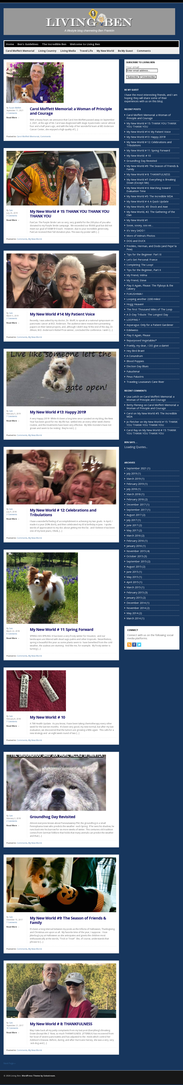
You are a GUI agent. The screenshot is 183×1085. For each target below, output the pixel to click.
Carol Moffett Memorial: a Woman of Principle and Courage (71, 111)
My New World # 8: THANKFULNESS (61, 1024)
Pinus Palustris (135, 376)
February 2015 (135, 592)
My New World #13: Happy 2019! (58, 412)
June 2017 (132, 525)
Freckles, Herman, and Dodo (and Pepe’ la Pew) (152, 247)
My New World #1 (137, 220)
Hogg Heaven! (135, 304)
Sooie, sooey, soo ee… (140, 225)
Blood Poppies (135, 361)
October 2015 (135, 556)
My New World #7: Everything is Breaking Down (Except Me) (151, 181)
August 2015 (134, 566)
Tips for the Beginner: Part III (144, 254)
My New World (105, 50)
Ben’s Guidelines (28, 44)
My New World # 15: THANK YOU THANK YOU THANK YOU (69, 214)
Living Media (68, 50)
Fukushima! (133, 371)
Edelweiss (132, 330)
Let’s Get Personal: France (142, 259)
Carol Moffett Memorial (20, 50)
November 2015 (136, 551)
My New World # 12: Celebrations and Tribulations (63, 513)
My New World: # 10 (47, 717)
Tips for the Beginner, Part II (144, 270)
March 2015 (133, 587)
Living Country (47, 50)
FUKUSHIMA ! (135, 294)
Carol (130, 413)
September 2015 (136, 561)
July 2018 (132, 489)
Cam (11, 210)
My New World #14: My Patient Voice (62, 314)
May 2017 (132, 530)
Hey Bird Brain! (135, 350)
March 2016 (133, 535)
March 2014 (133, 618)
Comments (144, 50)
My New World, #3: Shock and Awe (147, 206)
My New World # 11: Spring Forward (61, 629)
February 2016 (135, 540)
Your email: (132, 67)
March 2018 (133, 494)
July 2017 (132, 520)
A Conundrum (135, 356)
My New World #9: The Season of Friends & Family (68, 921)
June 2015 (132, 571)
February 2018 (135, 499)
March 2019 (133, 478)
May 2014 (132, 613)
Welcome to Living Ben (85, 44)
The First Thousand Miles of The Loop (149, 309)
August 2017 (134, 515)
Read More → (12, 117)
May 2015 (132, 577)
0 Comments (11, 634)
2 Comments (11, 113)
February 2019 (135, 484)
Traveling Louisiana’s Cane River (145, 381)
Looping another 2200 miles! (143, 299)
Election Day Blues (138, 366)
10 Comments (12, 1028)
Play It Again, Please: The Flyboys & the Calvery (150, 287)
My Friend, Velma (137, 275)
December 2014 (136, 602)
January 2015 (134, 597)
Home (10, 44)
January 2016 (134, 546)
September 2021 (136, 468)
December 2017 (136, 504)
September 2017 (136, 509)
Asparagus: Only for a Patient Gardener (150, 325)
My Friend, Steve (136, 280)
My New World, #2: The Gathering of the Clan (151, 213)
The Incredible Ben (54, 44)
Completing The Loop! (140, 264)
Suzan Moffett (15, 107)
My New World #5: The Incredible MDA (150, 196)
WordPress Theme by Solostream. (38, 1076)
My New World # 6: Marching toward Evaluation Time (148, 189)
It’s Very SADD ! (136, 230)
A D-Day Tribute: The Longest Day (147, 314)
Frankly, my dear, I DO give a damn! (148, 345)
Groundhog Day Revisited (52, 817)
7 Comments (11, 416)
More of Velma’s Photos (141, 235)
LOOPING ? (133, 319)
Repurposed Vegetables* (142, 340)
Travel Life (86, 50)
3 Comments (11, 216)
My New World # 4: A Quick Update (148, 201)
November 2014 (136, 608)
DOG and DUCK (136, 241)
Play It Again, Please (138, 335)
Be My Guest (125, 50)
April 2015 (132, 582)
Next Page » (9, 1063)
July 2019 (132, 473)
